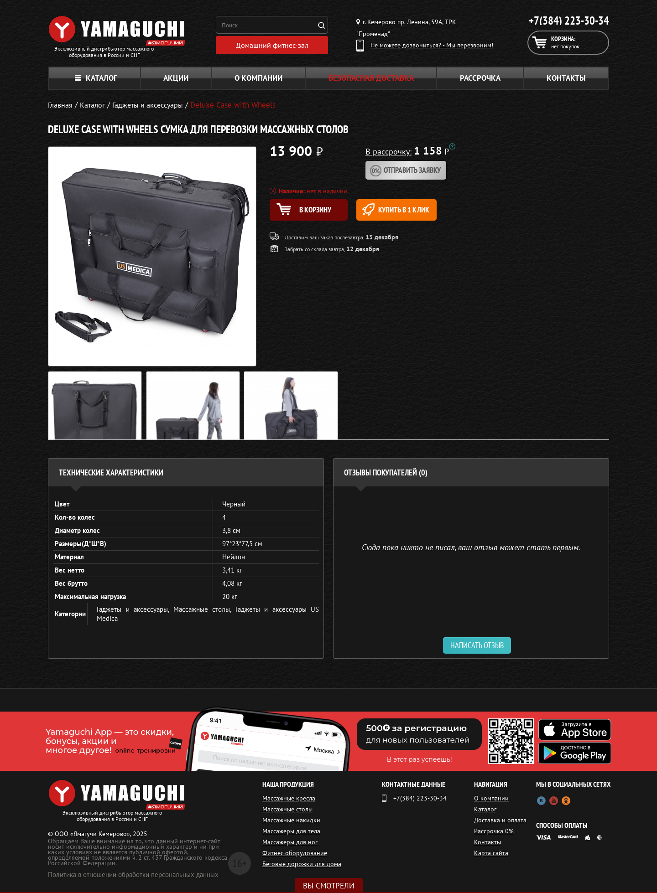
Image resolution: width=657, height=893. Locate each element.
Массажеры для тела (291, 831)
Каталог (96, 78)
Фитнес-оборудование (294, 853)
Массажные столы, (204, 609)
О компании (258, 78)
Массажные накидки (291, 820)
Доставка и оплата (500, 820)
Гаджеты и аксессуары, (135, 609)
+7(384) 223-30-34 (569, 20)
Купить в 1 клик (409, 209)
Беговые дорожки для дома (301, 864)
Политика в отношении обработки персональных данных (133, 874)
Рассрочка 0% (494, 831)
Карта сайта (491, 853)
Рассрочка (480, 78)
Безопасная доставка (371, 78)
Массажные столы (287, 809)
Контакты (566, 78)
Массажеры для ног (290, 842)
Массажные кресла (288, 798)
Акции (175, 78)
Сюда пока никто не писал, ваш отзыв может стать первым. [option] (471, 547)
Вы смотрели (329, 886)
